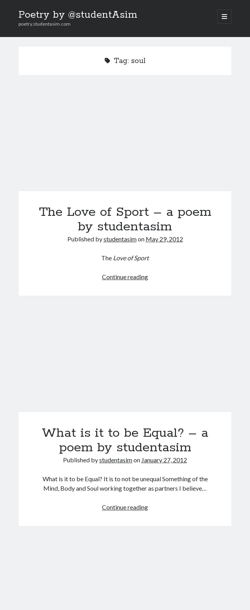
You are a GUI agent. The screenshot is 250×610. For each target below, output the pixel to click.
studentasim (120, 239)
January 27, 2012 (164, 460)
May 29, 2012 (164, 239)
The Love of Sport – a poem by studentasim (125, 138)
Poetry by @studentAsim (78, 15)
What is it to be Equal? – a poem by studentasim (125, 358)
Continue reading (125, 276)
